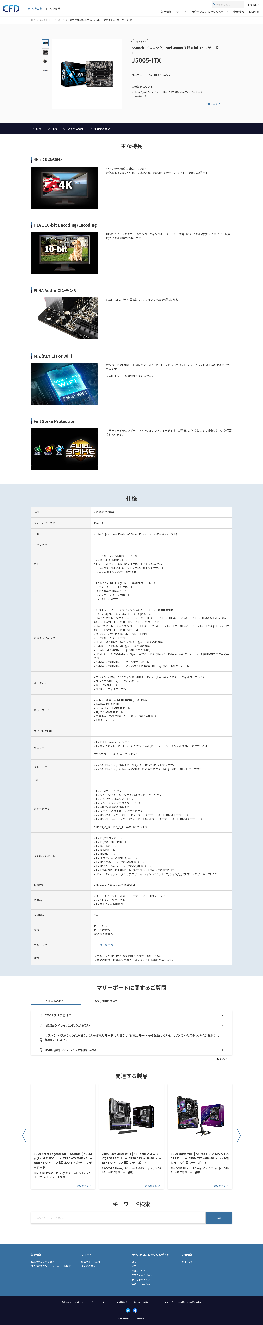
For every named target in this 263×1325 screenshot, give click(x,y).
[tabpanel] (131, 1035)
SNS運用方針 (122, 1302)
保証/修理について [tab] (106, 1001)
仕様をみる (213, 104)
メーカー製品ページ (106, 945)
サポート (181, 12)
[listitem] (223, 1059)
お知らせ (254, 12)
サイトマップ (167, 1302)
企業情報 (238, 12)
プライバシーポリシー (101, 1302)
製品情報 (166, 12)
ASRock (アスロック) (160, 74)
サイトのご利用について (144, 1302)
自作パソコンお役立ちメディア (210, 12)
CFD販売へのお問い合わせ (190, 1302)
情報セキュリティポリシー (73, 1302)
